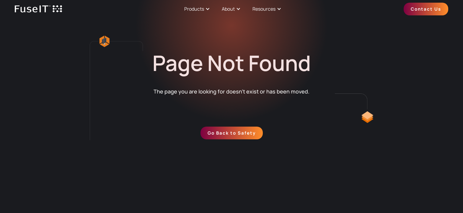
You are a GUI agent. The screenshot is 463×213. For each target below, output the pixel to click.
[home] (38, 9)
